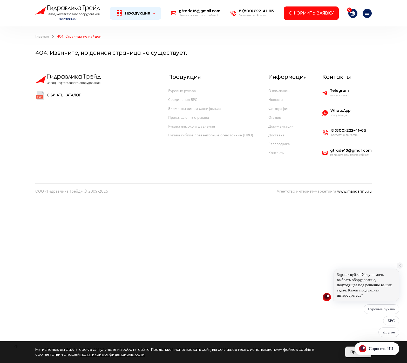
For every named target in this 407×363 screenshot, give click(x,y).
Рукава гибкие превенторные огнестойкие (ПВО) (210, 135)
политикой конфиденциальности (112, 354)
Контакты (276, 153)
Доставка (276, 135)
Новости (275, 100)
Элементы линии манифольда (194, 109)
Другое (389, 332)
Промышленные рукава (188, 118)
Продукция (136, 13)
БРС (391, 321)
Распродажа (279, 144)
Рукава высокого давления (191, 126)
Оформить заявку (311, 13)
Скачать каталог (58, 95)
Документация (281, 126)
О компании (279, 91)
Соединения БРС (182, 100)
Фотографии (279, 109)
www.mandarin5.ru (354, 192)
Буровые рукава (182, 91)
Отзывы (275, 118)
